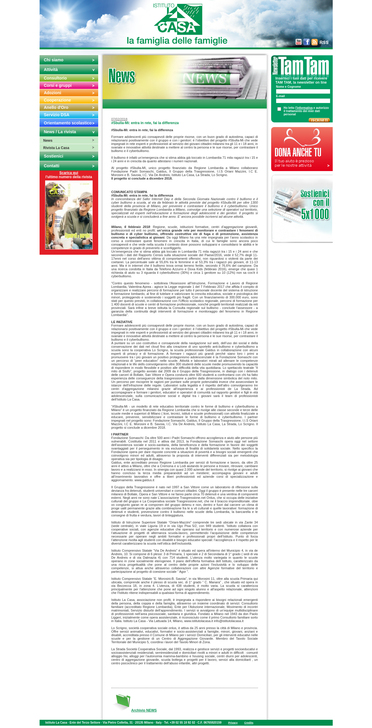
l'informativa (304, 107)
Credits (248, 722)
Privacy (232, 722)
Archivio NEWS (144, 710)
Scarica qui (68, 173)
